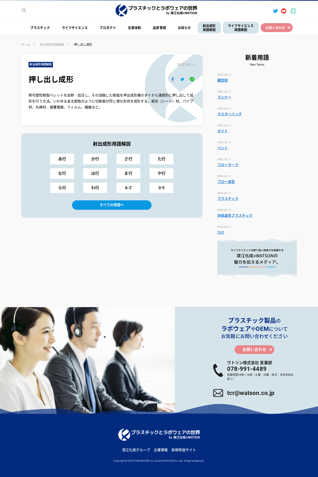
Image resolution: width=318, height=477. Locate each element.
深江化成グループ (136, 450)
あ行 (62, 159)
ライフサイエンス (75, 28)
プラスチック (40, 28)
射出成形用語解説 (209, 28)
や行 (161, 173)
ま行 (128, 173)
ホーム (25, 44)
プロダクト (108, 28)
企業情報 (161, 450)
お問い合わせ (275, 28)
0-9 (161, 187)
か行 (95, 159)
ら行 (62, 187)
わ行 (95, 187)
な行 (62, 173)
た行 (161, 159)
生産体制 (134, 28)
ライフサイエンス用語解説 (241, 28)
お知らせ (184, 28)
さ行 (128, 159)
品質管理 (159, 28)
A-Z (128, 187)
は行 (95, 173)
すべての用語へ (112, 205)
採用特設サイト (183, 450)
